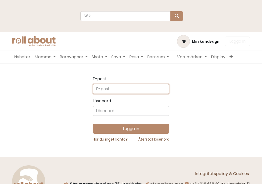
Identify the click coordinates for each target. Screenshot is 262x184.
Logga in (237, 41)
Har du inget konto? (110, 139)
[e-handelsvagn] (198, 41)
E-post (99, 79)
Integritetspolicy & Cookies (222, 174)
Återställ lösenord (153, 139)
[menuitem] (22, 57)
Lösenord (102, 101)
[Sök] (176, 16)
